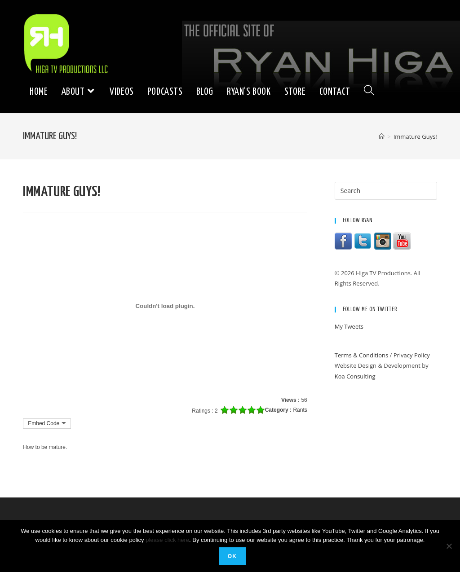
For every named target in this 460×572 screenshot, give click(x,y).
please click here (167, 540)
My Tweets (349, 326)
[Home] (382, 136)
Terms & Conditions (361, 355)
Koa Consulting (355, 376)
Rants (300, 410)
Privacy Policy (412, 355)
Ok (232, 556)
